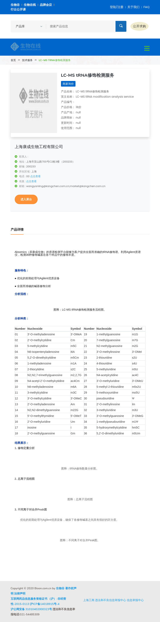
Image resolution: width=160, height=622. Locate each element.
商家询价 (68, 84)
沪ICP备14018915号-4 (44, 604)
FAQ (146, 7)
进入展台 (26, 199)
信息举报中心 (135, 600)
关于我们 (133, 7)
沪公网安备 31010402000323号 (31, 609)
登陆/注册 (116, 7)
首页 (13, 60)
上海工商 (88, 600)
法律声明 (19, 593)
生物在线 (30, 5)
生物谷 (15, 5)
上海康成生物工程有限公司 (39, 146)
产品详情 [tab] (17, 229)
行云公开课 (18, 9)
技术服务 (27, 60)
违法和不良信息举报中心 (110, 600)
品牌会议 (46, 5)
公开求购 (139, 26)
